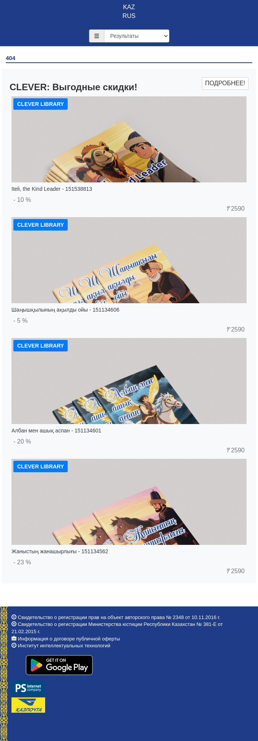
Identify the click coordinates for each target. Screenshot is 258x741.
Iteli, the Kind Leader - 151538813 (51, 189)
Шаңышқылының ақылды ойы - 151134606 (65, 310)
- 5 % (20, 320)
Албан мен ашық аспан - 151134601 (56, 430)
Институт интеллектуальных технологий (64, 645)
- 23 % (22, 562)
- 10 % (22, 200)
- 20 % (22, 441)
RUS (129, 16)
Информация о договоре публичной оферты (69, 639)
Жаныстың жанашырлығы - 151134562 (59, 551)
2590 (235, 208)
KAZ (129, 7)
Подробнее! (225, 83)
